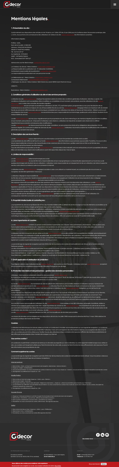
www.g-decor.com (68, 34)
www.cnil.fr (27, 246)
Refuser (104, 464)
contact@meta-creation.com (39, 79)
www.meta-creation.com (46, 66)
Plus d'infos (58, 466)
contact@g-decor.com (42, 62)
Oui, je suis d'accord (94, 464)
